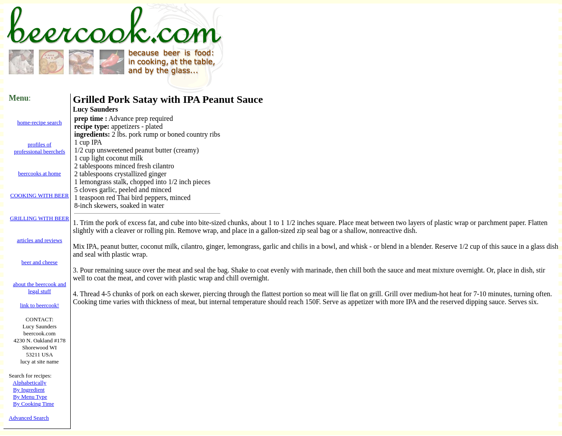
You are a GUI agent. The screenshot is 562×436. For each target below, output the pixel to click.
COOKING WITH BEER (39, 195)
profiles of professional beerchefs (39, 148)
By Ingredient (29, 389)
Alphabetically (30, 382)
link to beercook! (39, 305)
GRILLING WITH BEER (39, 218)
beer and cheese (40, 262)
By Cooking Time (33, 403)
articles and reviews (39, 240)
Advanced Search (29, 417)
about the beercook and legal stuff (39, 287)
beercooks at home (39, 173)
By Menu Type (30, 396)
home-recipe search (39, 122)
